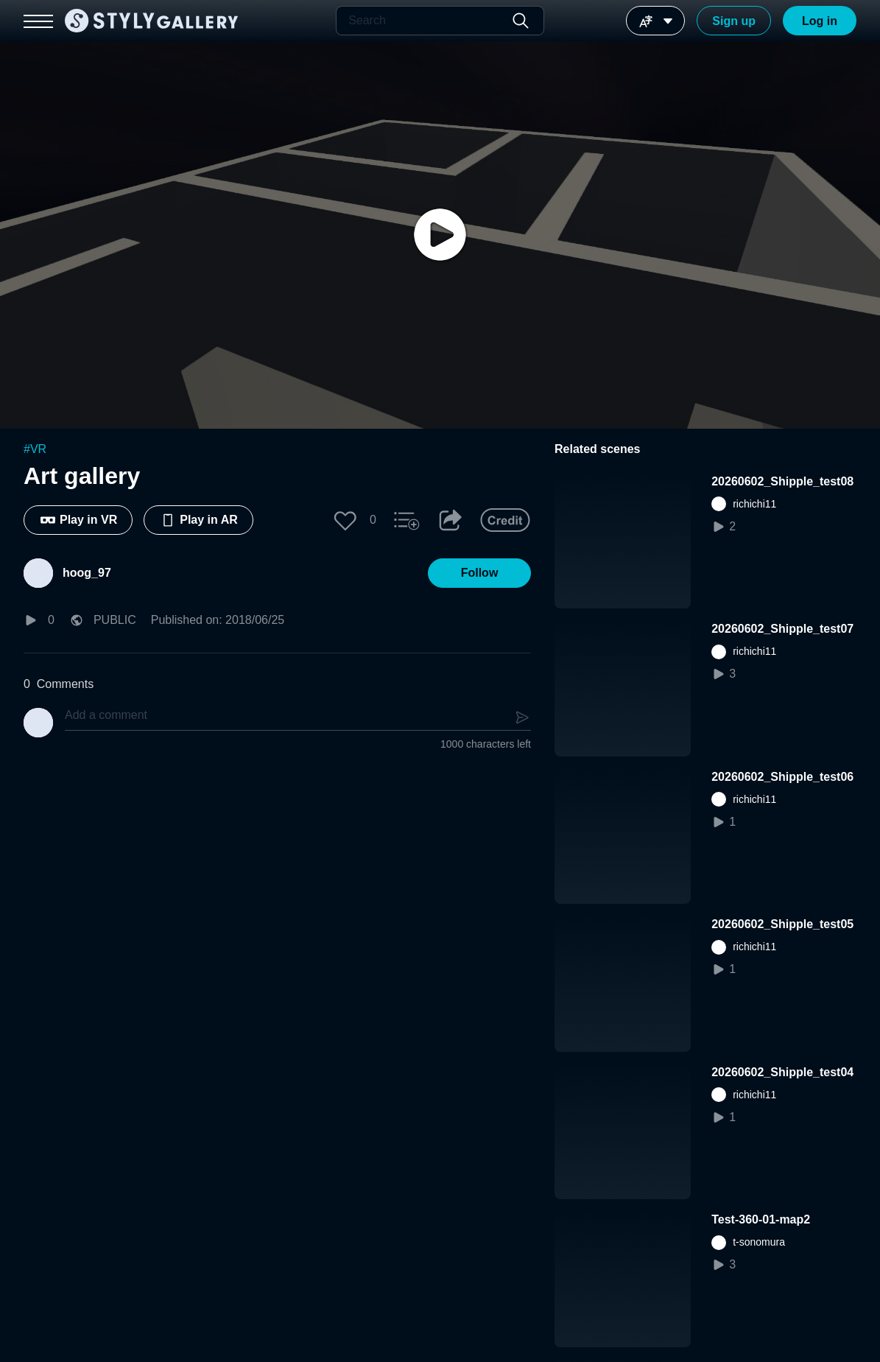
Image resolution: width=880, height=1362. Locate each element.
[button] (345, 520)
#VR (35, 449)
